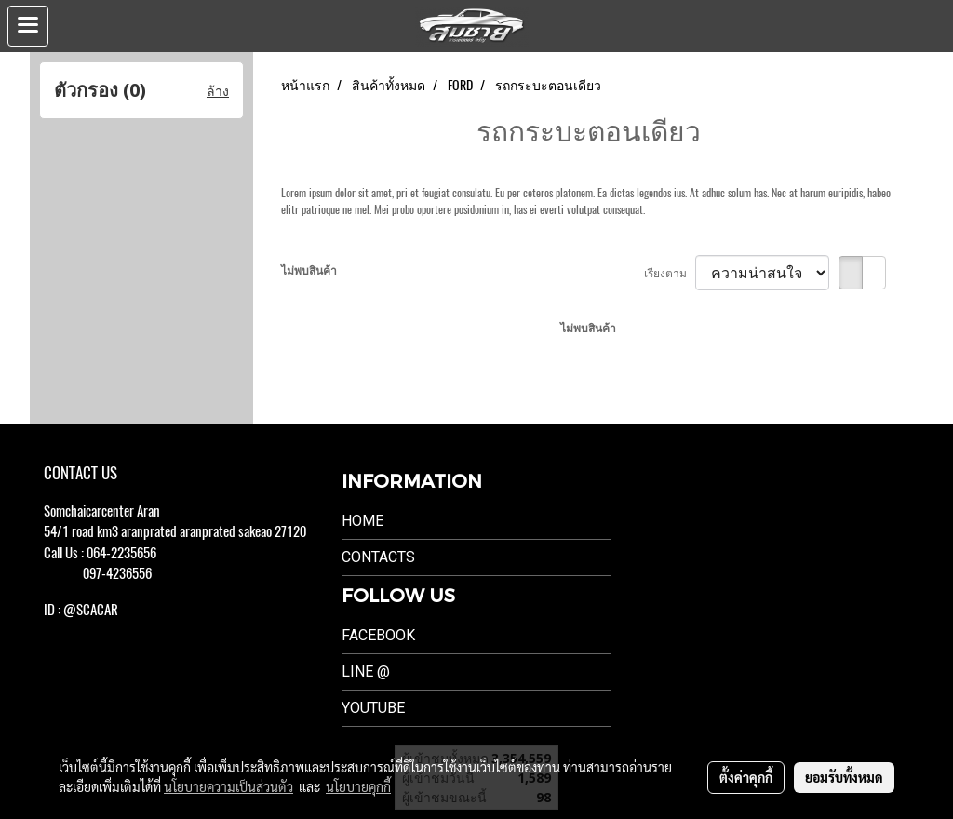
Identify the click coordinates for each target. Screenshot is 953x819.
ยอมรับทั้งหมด (844, 777)
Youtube (373, 708)
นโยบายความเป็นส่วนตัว (228, 786)
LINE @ (366, 671)
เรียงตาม (669, 272)
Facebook (378, 635)
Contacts (378, 557)
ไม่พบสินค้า (309, 269)
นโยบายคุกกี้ (358, 786)
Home (362, 521)
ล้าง (218, 91)
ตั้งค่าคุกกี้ (745, 777)
